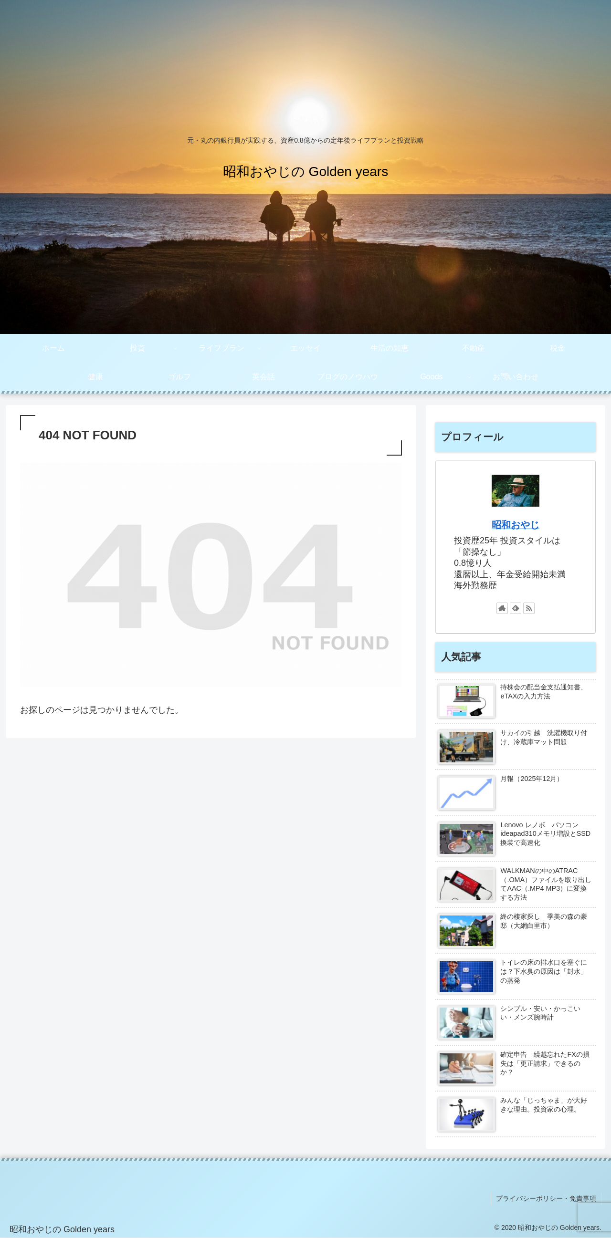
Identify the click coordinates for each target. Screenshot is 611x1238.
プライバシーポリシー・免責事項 (546, 1198)
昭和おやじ (515, 525)
